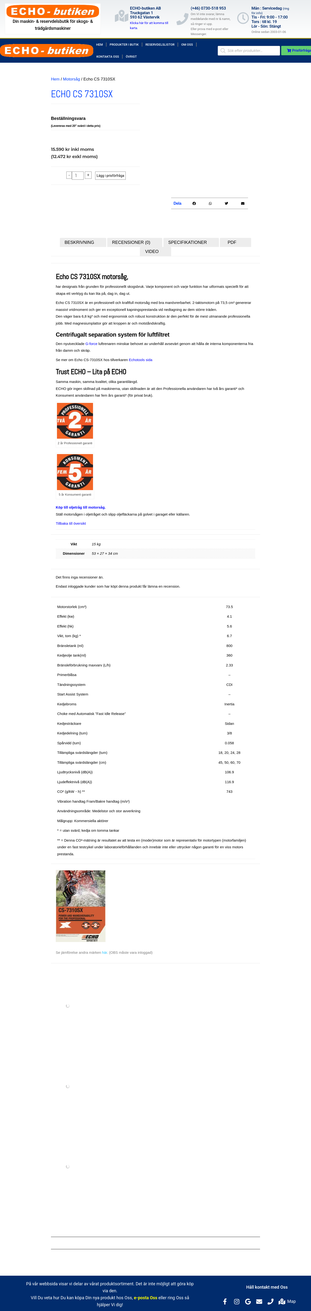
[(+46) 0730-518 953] (182, 19)
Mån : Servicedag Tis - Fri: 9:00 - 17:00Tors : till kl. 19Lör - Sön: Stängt (270, 17)
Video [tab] (152, 249)
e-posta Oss (145, 1295)
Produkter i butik (124, 44)
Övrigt (131, 56)
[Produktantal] (78, 176)
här (104, 950)
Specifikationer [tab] (187, 240)
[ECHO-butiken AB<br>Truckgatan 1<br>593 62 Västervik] (122, 16)
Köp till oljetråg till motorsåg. (81, 505)
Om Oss (187, 44)
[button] (194, 201)
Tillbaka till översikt (71, 521)
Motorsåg (71, 79)
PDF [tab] (232, 240)
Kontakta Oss (107, 56)
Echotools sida (140, 358)
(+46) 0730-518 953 (208, 8)
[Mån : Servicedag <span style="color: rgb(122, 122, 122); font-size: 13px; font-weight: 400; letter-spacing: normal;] (243, 18)
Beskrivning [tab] (79, 240)
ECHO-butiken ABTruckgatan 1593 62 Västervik (145, 12)
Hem (99, 44)
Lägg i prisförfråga (110, 176)
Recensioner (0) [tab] (131, 240)
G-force (91, 341)
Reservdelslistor (159, 44)
